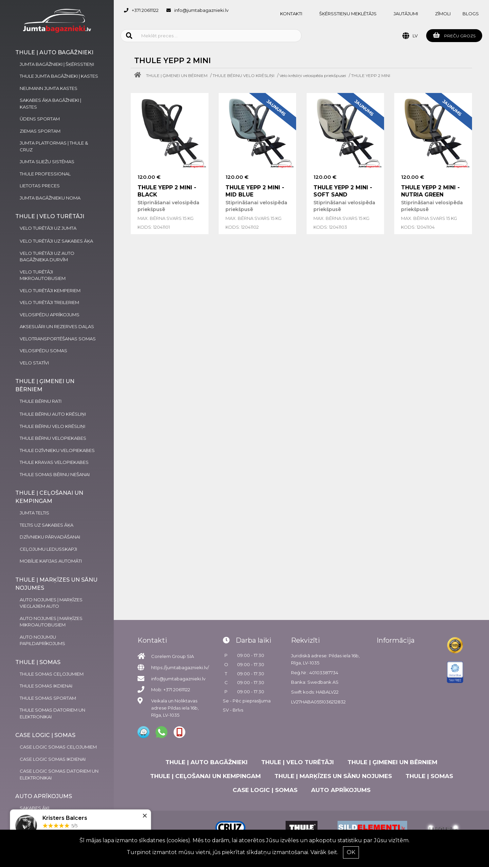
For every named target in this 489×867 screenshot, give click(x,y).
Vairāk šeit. (324, 852)
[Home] (139, 75)
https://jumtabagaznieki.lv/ (180, 667)
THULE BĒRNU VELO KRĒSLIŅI (243, 75)
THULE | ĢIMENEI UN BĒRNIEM (176, 75)
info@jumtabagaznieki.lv (201, 10)
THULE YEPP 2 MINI (370, 75)
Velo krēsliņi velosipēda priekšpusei (312, 75)
